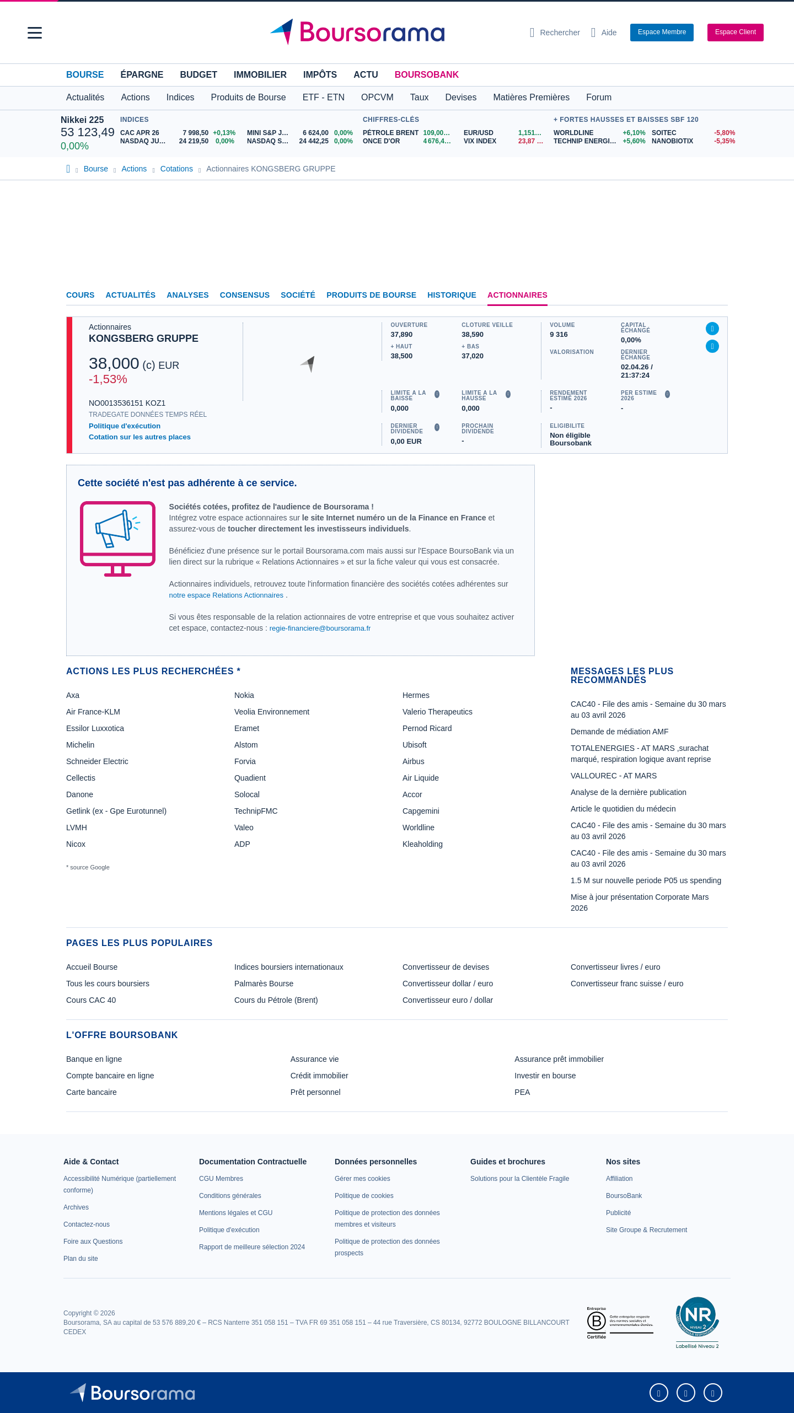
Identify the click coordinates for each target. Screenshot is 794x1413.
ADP (242, 844)
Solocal (247, 794)
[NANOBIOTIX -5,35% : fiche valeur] (692, 141)
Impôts (320, 74)
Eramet (246, 728)
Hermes (416, 695)
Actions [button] (135, 97)
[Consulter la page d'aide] (604, 32)
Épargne (141, 74)
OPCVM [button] (377, 97)
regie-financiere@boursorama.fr (320, 628)
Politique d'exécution (124, 426)
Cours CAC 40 (91, 1000)
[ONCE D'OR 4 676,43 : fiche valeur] (409, 141)
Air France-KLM (93, 711)
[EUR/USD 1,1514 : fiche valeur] (506, 133)
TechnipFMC (256, 811)
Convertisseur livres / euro (616, 967)
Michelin (80, 744)
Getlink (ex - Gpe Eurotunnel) (116, 811)
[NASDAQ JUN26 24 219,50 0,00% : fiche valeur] (179, 141)
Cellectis (80, 777)
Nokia (244, 695)
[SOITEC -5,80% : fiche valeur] (692, 133)
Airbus (414, 761)
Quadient (250, 777)
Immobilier (260, 74)
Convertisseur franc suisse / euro (627, 983)
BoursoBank (427, 74)
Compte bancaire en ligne (110, 1075)
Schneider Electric (97, 761)
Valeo (244, 827)
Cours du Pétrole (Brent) (276, 1000)
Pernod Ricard (427, 728)
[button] (34, 32)
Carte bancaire (91, 1092)
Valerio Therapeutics (438, 711)
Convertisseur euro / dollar (448, 1000)
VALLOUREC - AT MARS (614, 775)
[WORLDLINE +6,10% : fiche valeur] (598, 133)
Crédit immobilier (319, 1075)
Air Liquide (421, 777)
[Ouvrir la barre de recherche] (555, 32)
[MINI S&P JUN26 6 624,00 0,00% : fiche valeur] (302, 133)
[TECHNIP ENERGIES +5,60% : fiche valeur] (598, 141)
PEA (522, 1092)
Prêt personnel (316, 1092)
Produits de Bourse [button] (248, 97)
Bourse (85, 74)
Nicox (75, 844)
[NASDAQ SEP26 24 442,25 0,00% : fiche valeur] (302, 141)
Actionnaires (517, 295)
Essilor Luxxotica (95, 728)
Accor (412, 794)
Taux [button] (419, 97)
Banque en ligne (94, 1059)
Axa (72, 695)
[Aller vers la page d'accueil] (392, 32)
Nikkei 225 (82, 120)
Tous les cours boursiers (107, 983)
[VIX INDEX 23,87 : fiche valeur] (506, 141)
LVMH (76, 827)
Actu (365, 74)
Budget (198, 74)
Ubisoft (415, 744)
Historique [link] (451, 295)
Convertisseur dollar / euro (448, 983)
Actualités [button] (85, 97)
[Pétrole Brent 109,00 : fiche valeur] (409, 133)
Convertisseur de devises (446, 967)
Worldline (418, 827)
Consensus (245, 295)
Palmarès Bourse (263, 983)
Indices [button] (181, 97)
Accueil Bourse (91, 967)
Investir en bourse (545, 1075)
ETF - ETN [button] (324, 97)
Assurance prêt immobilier (559, 1059)
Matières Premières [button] (531, 97)
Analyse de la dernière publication (628, 792)
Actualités (131, 295)
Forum (598, 97)
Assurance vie (315, 1059)
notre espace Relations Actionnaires (226, 595)
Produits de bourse (371, 295)
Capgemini (421, 811)
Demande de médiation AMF (619, 731)
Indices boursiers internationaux (289, 967)
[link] (76, 1207)
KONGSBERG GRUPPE (143, 338)
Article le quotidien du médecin (623, 808)
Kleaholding (423, 844)
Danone (79, 794)
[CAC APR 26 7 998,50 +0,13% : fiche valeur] (179, 133)
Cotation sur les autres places (140, 437)
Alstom (246, 744)
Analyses (188, 295)
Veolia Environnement (271, 711)
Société (298, 295)
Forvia (245, 761)
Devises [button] (461, 97)
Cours (80, 295)
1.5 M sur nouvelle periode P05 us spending (646, 880)
